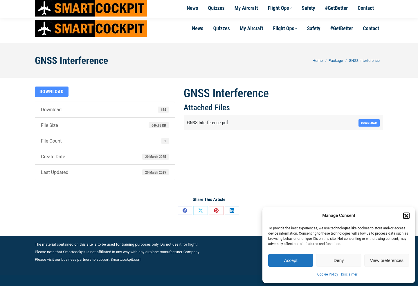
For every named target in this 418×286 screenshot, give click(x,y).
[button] (406, 216)
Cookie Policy (327, 274)
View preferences (387, 260)
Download (51, 91)
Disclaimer (349, 274)
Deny (339, 260)
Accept (291, 260)
